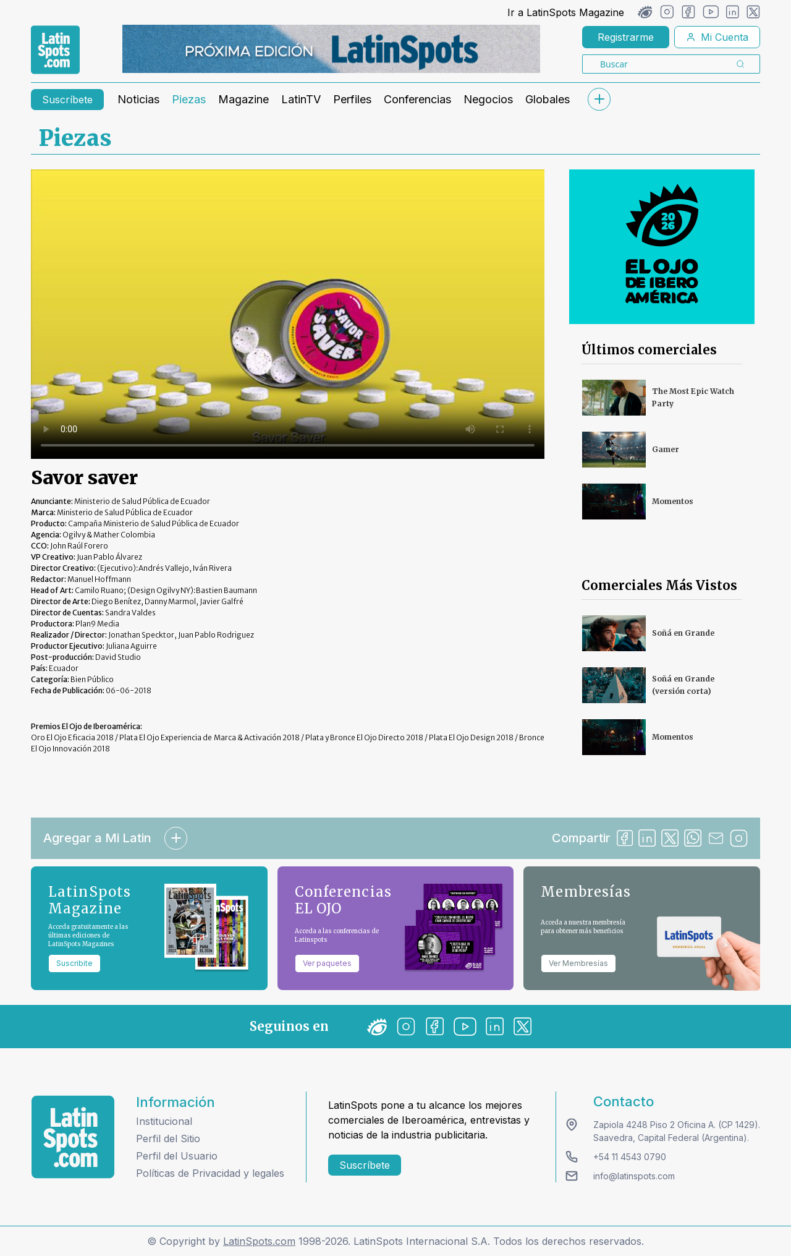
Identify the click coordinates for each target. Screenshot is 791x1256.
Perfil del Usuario (177, 1156)
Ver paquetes (327, 963)
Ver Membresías (578, 963)
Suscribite (74, 963)
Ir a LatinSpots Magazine (565, 12)
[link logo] (55, 50)
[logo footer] (73, 1137)
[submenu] (599, 99)
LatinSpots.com (259, 1241)
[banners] (331, 49)
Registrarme (626, 37)
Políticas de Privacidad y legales (210, 1173)
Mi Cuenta (717, 37)
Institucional (164, 1121)
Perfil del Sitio (168, 1138)
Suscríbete (67, 99)
